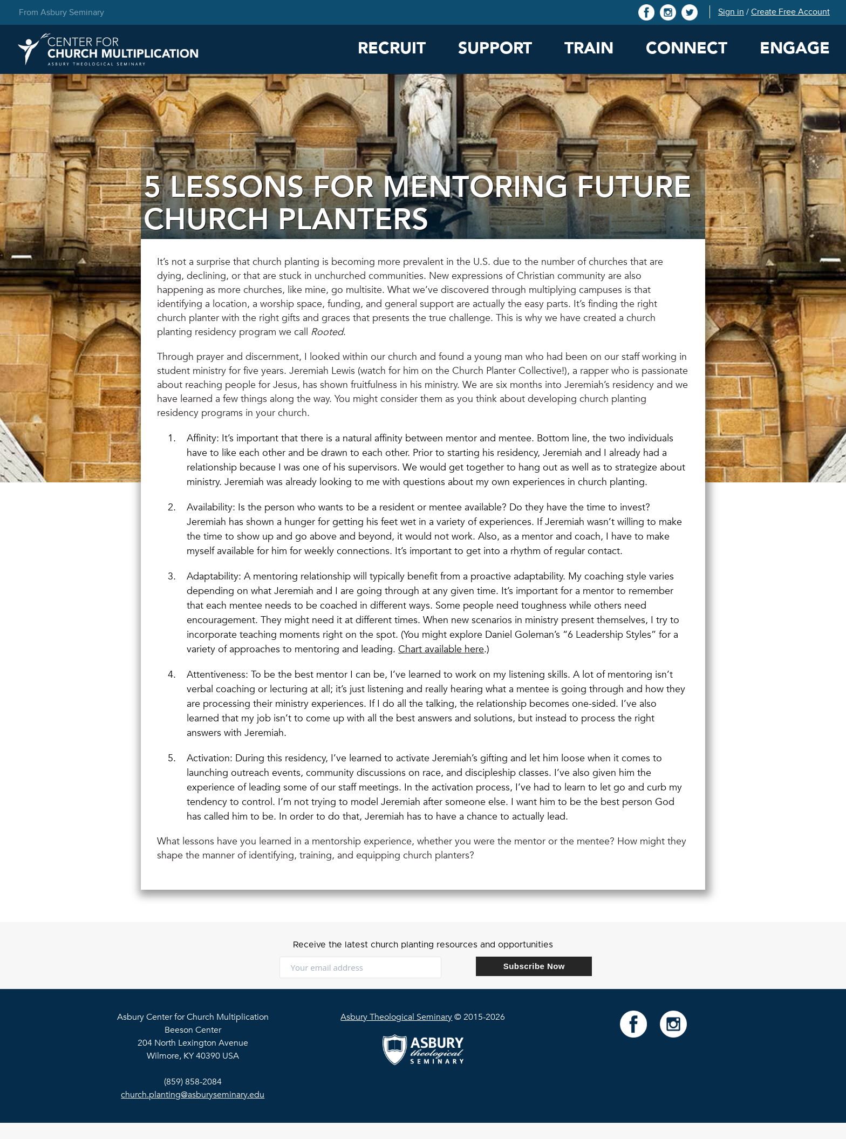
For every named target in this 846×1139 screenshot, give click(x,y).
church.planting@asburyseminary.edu (192, 1095)
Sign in (731, 11)
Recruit (392, 48)
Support (495, 48)
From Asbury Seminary (61, 12)
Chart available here (441, 649)
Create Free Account (790, 11)
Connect (686, 48)
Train (588, 48)
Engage (795, 48)
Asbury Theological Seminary (396, 1017)
